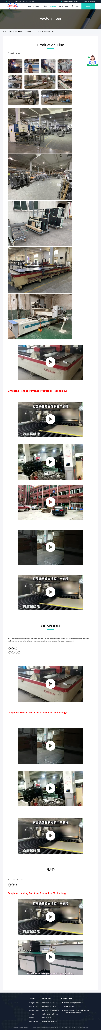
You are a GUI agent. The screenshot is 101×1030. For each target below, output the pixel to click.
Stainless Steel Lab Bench (50, 1014)
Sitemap (31, 1018)
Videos (45, 6)
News (61, 6)
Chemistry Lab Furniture (49, 1003)
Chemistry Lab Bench (49, 1006)
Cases (67, 6)
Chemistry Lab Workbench (50, 1010)
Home (29, 6)
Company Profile (34, 1003)
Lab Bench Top (46, 1018)
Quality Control (34, 1010)
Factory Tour (33, 1006)
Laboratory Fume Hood (49, 1021)
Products (36, 6)
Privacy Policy (33, 1021)
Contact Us (32, 1014)
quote (88, 6)
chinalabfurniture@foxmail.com (70, 1)
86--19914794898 (89, 1)
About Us (53, 6)
